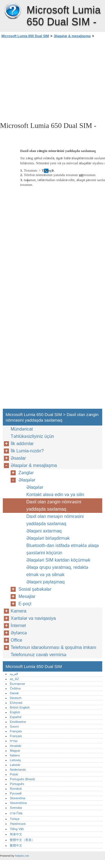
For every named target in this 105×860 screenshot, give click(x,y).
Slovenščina (18, 803)
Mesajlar (26, 596)
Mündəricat (22, 429)
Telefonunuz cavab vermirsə (38, 654)
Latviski (15, 764)
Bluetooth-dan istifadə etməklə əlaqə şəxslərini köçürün (62, 549)
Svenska (16, 807)
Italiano (15, 755)
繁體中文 (16, 845)
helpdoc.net (22, 855)
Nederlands (18, 769)
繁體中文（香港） (22, 840)
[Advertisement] (52, 79)
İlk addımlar (22, 443)
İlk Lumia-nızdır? (27, 450)
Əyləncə (19, 632)
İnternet (18, 625)
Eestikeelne (18, 721)
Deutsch (15, 698)
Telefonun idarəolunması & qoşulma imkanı (53, 647)
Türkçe (14, 819)
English (15, 712)
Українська (17, 823)
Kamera (18, 611)
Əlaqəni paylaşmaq (45, 581)
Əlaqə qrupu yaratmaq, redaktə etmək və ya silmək (57, 571)
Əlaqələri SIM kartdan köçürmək (58, 560)
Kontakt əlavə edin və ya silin (55, 494)
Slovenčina (17, 798)
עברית (14, 740)
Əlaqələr (26, 480)
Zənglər (26, 472)
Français (16, 731)
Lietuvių (15, 760)
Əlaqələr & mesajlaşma (72, 36)
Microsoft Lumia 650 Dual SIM (12, 11)
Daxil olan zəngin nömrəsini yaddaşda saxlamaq (53, 505)
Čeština (15, 688)
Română (16, 788)
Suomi (14, 726)
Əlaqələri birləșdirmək (48, 538)
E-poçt (24, 603)
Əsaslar (18, 458)
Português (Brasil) (22, 779)
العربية (14, 674)
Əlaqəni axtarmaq (44, 531)
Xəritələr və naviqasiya (33, 618)
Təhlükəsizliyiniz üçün (32, 436)
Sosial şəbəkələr (35, 589)
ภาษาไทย (16, 813)
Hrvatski (15, 745)
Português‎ (17, 784)
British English (20, 707)
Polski (14, 774)
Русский (16, 793)
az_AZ (14, 679)
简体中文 (16, 834)
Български (17, 683)
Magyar (15, 750)
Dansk (14, 693)
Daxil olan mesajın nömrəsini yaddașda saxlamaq (55, 520)
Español (15, 717)
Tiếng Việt (17, 829)
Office (16, 640)
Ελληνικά (16, 702)
